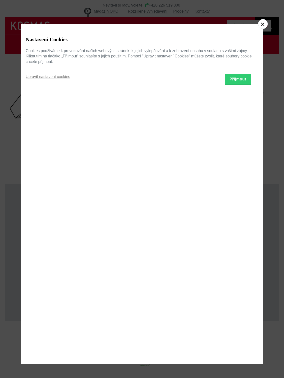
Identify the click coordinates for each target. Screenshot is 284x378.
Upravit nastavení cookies (48, 214)
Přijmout (237, 216)
